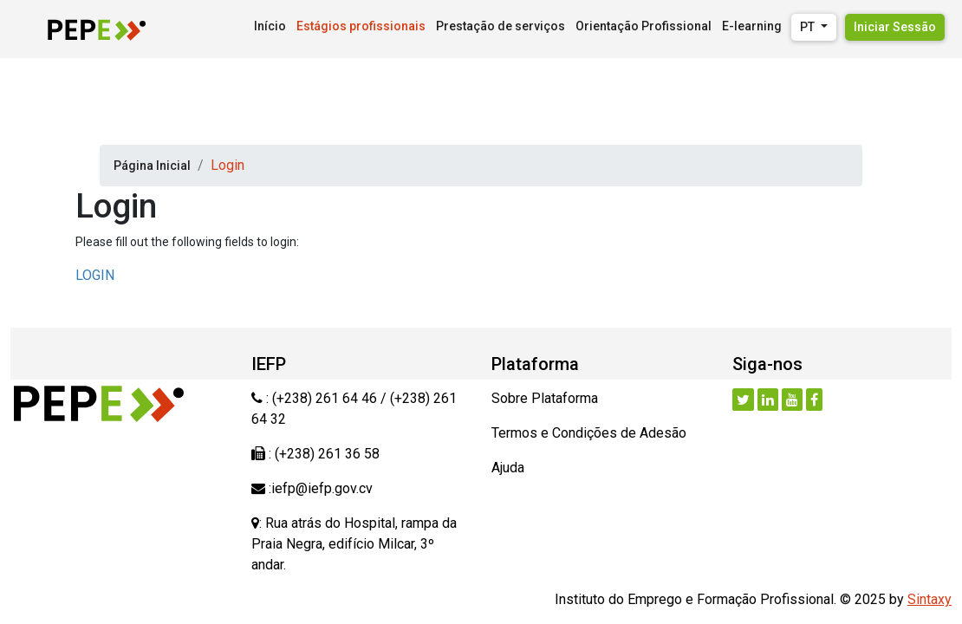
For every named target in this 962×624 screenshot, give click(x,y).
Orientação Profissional (643, 26)
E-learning (752, 26)
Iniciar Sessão (895, 27)
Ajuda (507, 467)
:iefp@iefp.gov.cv (319, 488)
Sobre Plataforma (544, 398)
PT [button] (808, 27)
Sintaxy (929, 599)
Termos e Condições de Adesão (588, 433)
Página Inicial (152, 165)
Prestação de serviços (500, 26)
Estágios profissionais (361, 26)
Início (270, 26)
